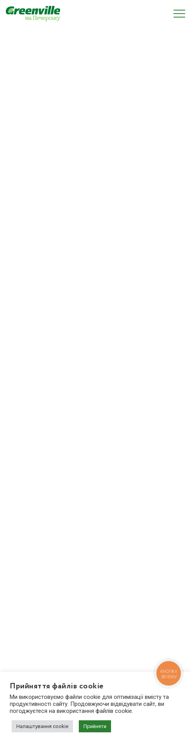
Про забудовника (28, 540)
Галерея (16, 553)
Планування (21, 528)
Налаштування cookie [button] (42, 726)
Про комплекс (24, 516)
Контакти (18, 578)
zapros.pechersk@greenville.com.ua (58, 640)
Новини (16, 565)
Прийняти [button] (94, 726)
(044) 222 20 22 (33, 631)
